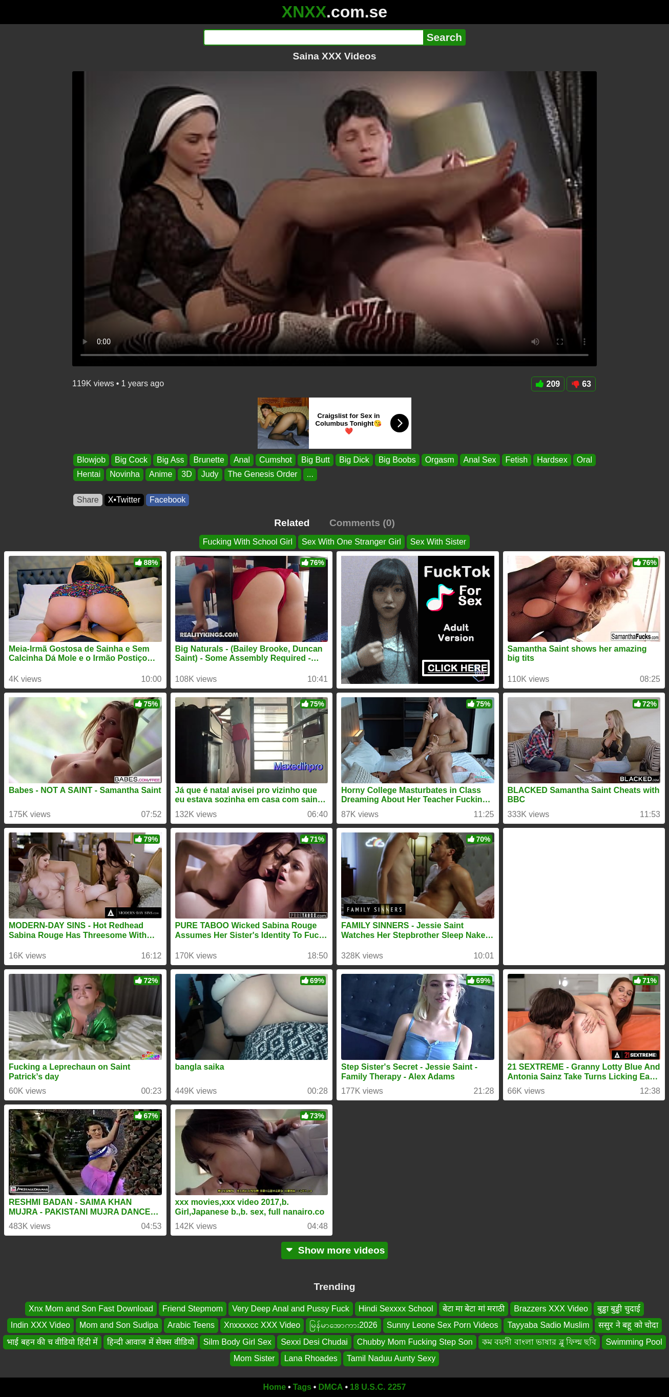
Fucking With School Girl (247, 541)
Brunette (208, 459)
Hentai (88, 474)
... (310, 474)
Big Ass (170, 459)
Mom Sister (254, 1358)
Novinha (125, 474)
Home (274, 1387)
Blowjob (91, 459)
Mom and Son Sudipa (118, 1325)
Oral (584, 459)
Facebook (167, 499)
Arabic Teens (191, 1325)
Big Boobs (397, 459)
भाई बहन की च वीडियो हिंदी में (52, 1341)
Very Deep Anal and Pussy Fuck (290, 1308)
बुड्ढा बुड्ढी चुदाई (618, 1308)
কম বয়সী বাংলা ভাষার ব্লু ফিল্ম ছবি (539, 1341)
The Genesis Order (263, 474)
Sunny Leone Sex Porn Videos (442, 1325)
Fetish (517, 459)
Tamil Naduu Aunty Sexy (391, 1358)
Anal (242, 459)
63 (581, 384)
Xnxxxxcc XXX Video (262, 1325)
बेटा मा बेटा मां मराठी (474, 1308)
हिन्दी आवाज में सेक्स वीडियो (150, 1341)
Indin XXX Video (40, 1325)
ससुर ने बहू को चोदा (628, 1325)
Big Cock (131, 459)
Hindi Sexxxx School (396, 1308)
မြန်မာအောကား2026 (343, 1325)
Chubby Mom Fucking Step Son (415, 1341)
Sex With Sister (438, 541)
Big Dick (354, 459)
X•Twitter (124, 499)
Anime (160, 474)
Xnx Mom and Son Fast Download (91, 1308)
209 (548, 384)
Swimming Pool (633, 1341)
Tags (302, 1387)
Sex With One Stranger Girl (351, 541)
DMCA (330, 1387)
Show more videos (334, 1250)
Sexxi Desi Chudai (314, 1341)
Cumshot (275, 459)
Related (291, 522)
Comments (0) (362, 522)
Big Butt (315, 459)
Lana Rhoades (311, 1358)
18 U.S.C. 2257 (378, 1387)
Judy (210, 474)
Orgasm (439, 459)
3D (186, 474)
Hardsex (552, 459)
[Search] (313, 37)
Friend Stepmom (192, 1308)
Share (88, 499)
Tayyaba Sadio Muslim (548, 1325)
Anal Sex (480, 459)
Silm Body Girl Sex (237, 1341)
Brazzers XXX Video (551, 1308)
